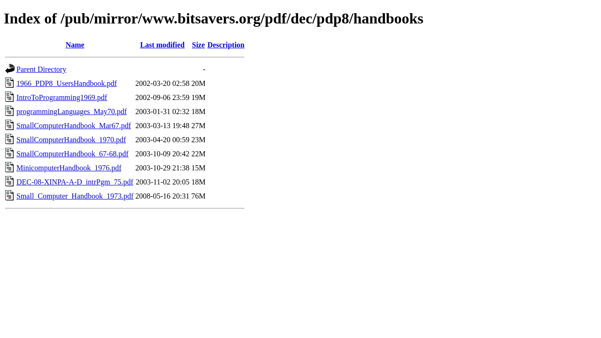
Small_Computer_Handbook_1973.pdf (74, 196)
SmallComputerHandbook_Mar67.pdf (73, 126)
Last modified (162, 45)
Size (198, 45)
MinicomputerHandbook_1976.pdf (69, 168)
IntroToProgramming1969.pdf (61, 97)
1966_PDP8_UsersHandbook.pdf (66, 83)
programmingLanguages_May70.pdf (71, 111)
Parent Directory (41, 69)
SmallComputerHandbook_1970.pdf (71, 140)
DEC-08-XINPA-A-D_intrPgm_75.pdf (74, 182)
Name (75, 45)
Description (226, 45)
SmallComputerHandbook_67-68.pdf (72, 154)
